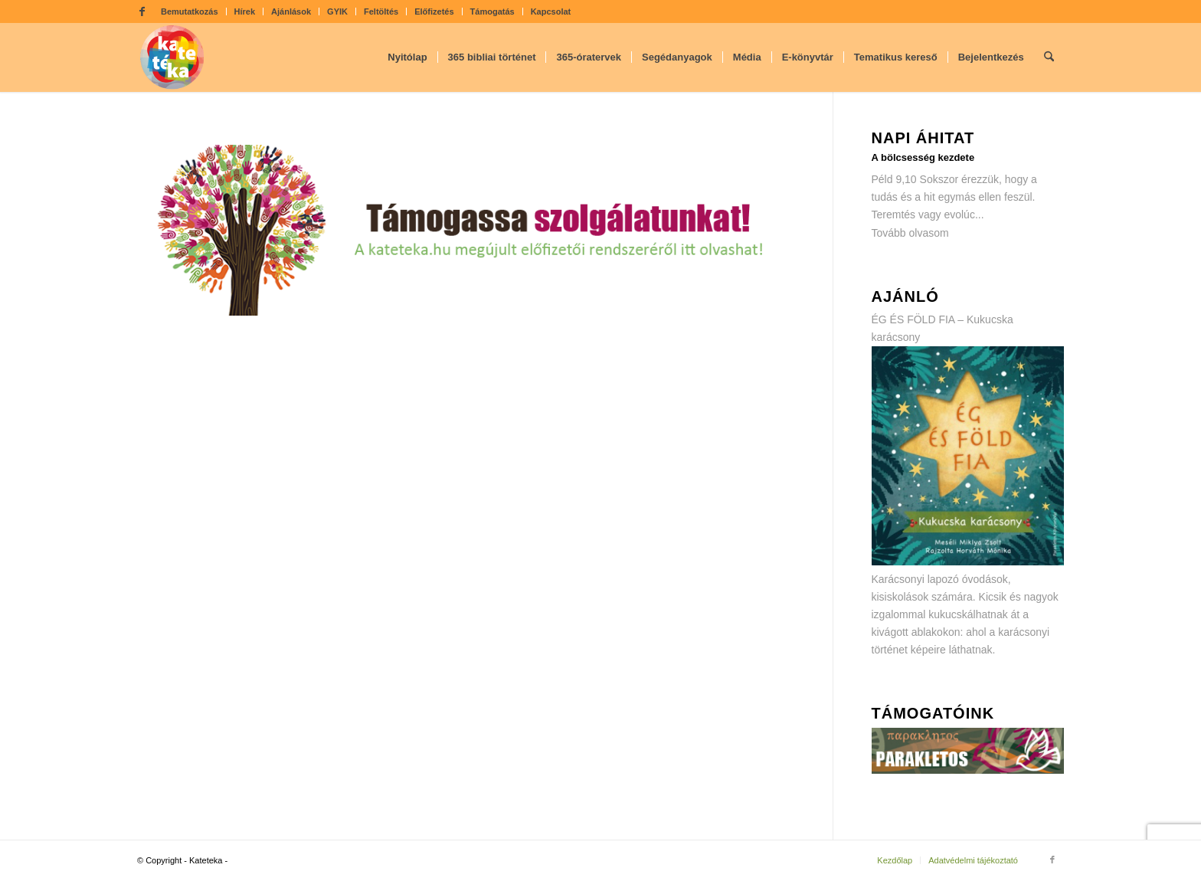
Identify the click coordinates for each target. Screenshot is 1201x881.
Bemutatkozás (189, 11)
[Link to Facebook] (141, 11)
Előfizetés (433, 11)
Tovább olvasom (910, 233)
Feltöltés (381, 11)
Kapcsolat (551, 11)
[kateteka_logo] (172, 57)
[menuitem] (190, 11)
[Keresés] (1049, 57)
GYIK (337, 11)
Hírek (245, 11)
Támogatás (492, 11)
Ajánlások (291, 11)
